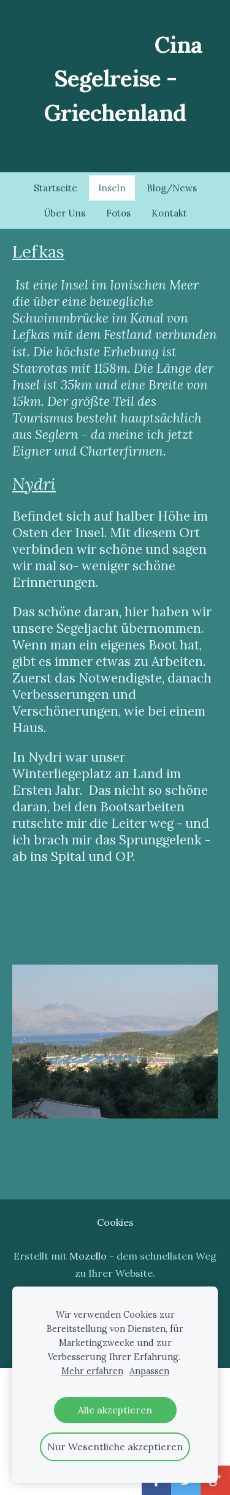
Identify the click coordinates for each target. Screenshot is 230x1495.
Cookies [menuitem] (115, 1222)
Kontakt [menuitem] (169, 213)
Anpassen (149, 1371)
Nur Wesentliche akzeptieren (115, 1446)
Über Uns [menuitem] (64, 213)
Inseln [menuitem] (112, 188)
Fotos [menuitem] (118, 213)
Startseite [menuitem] (55, 188)
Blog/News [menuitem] (172, 188)
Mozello (88, 1256)
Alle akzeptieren (115, 1410)
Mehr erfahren (92, 1371)
